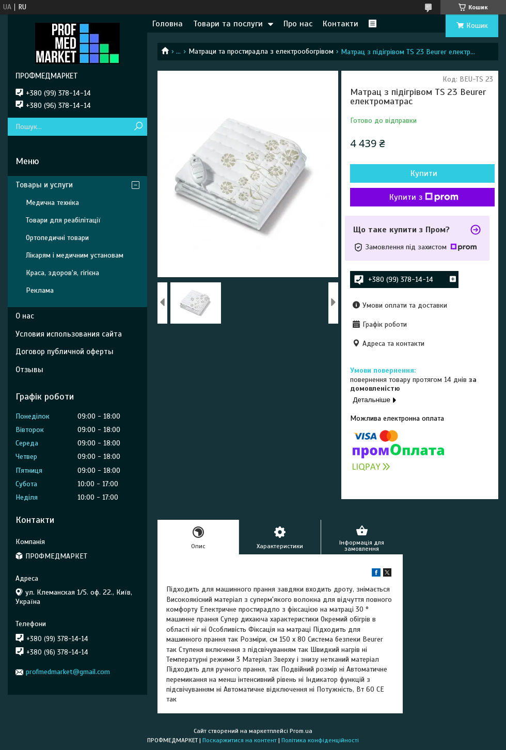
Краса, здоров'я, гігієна (62, 272)
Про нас (297, 24)
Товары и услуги (44, 184)
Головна (167, 24)
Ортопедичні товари (57, 237)
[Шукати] (138, 127)
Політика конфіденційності (320, 740)
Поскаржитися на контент (239, 740)
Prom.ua (301, 731)
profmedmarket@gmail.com (68, 671)
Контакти (340, 24)
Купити (423, 173)
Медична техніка (52, 202)
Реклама (40, 290)
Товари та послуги (228, 24)
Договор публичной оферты (64, 351)
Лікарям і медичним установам (74, 255)
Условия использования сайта (68, 334)
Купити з (423, 197)
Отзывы (29, 369)
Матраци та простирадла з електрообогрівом (261, 51)
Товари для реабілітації (63, 220)
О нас (24, 316)
